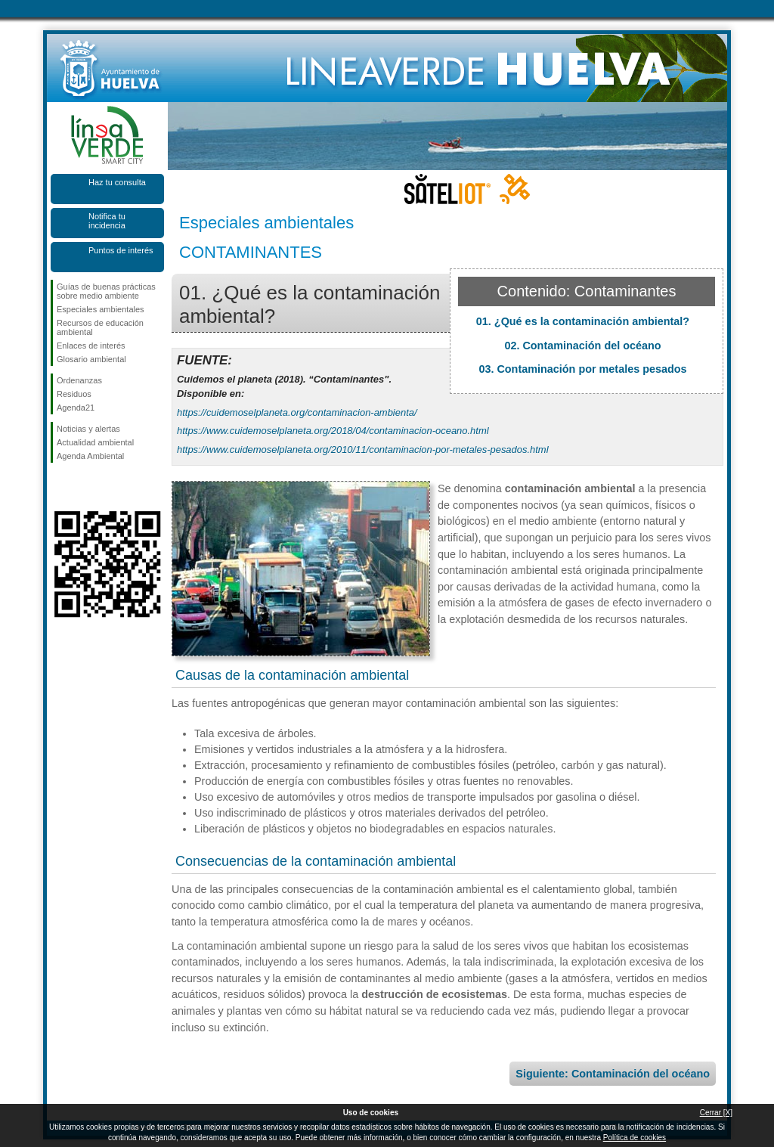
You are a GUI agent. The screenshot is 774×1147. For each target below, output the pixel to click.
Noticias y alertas (88, 428)
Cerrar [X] (716, 1112)
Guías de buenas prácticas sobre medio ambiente (106, 291)
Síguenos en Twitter (85, 487)
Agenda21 (75, 407)
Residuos (74, 393)
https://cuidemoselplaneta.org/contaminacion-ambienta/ (297, 412)
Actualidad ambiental (95, 442)
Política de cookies (634, 1137)
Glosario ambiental (91, 359)
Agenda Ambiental (90, 455)
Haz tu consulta (117, 182)
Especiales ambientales (100, 309)
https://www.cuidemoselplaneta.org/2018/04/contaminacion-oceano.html (333, 430)
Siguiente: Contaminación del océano (612, 1074)
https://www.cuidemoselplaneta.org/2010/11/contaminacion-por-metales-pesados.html (363, 449)
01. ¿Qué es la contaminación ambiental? (582, 321)
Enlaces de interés (91, 345)
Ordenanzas (79, 380)
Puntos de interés (120, 250)
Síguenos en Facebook (60, 487)
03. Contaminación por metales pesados (582, 369)
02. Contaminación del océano (582, 345)
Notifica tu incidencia (106, 221)
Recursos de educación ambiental (100, 327)
